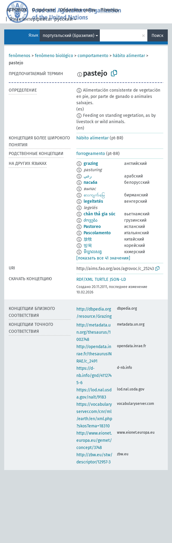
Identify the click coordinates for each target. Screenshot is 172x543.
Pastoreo (92, 226)
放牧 (88, 239)
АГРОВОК (17, 10)
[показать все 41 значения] (103, 258)
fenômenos (19, 55)
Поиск (157, 35)
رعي (88, 176)
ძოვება (90, 220)
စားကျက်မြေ (94, 195)
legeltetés (93, 201)
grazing (91, 163)
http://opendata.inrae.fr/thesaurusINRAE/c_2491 (94, 354)
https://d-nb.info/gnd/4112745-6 (94, 375)
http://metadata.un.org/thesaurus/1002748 (93, 332)
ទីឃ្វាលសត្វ (93, 251)
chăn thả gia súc (99, 214)
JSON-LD (118, 279)
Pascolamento (97, 232)
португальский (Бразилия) (68, 35)
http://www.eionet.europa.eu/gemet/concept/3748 (94, 440)
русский (63, 19)
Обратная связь (78, 10)
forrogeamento (90, 153)
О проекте (43, 10)
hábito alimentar (129, 55)
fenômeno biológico (54, 55)
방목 (88, 245)
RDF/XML (84, 279)
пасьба (90, 182)
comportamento (93, 55)
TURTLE (101, 279)
